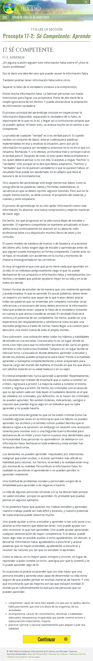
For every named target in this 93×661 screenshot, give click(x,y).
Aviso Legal (34, 657)
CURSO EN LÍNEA (20, 17)
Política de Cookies (58, 654)
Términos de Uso (77, 654)
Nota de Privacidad (37, 654)
